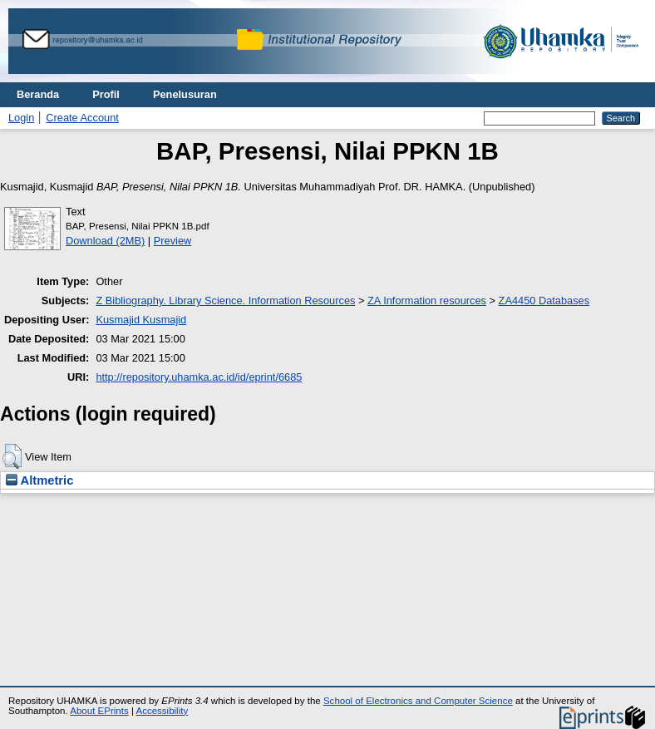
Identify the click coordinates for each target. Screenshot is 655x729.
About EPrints (99, 711)
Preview (173, 240)
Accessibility (161, 711)
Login (21, 117)
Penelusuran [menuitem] (185, 94)
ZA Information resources (426, 300)
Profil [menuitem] (106, 94)
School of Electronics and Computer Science (418, 701)
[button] (12, 456)
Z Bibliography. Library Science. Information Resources (225, 300)
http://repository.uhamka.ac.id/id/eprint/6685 (199, 377)
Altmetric (39, 480)
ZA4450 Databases (544, 300)
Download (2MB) (105, 240)
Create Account (82, 117)
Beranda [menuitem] (38, 94)
